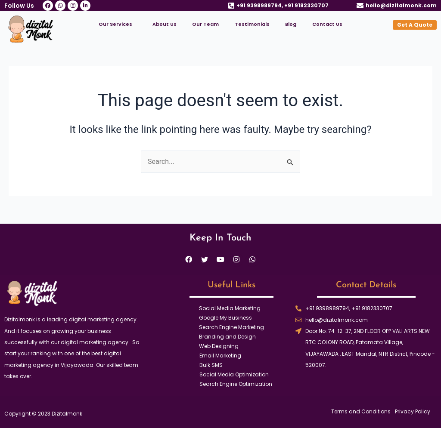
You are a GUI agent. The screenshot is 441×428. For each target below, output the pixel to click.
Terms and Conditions (361, 411)
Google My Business (225, 317)
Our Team (205, 24)
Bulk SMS (211, 365)
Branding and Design (227, 336)
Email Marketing (220, 355)
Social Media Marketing (230, 308)
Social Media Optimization (234, 374)
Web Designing (219, 346)
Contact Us (327, 24)
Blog (290, 24)
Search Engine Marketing (231, 327)
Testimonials (252, 24)
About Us (164, 24)
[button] (118, 24)
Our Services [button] (115, 24)
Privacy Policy (412, 411)
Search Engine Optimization (235, 384)
